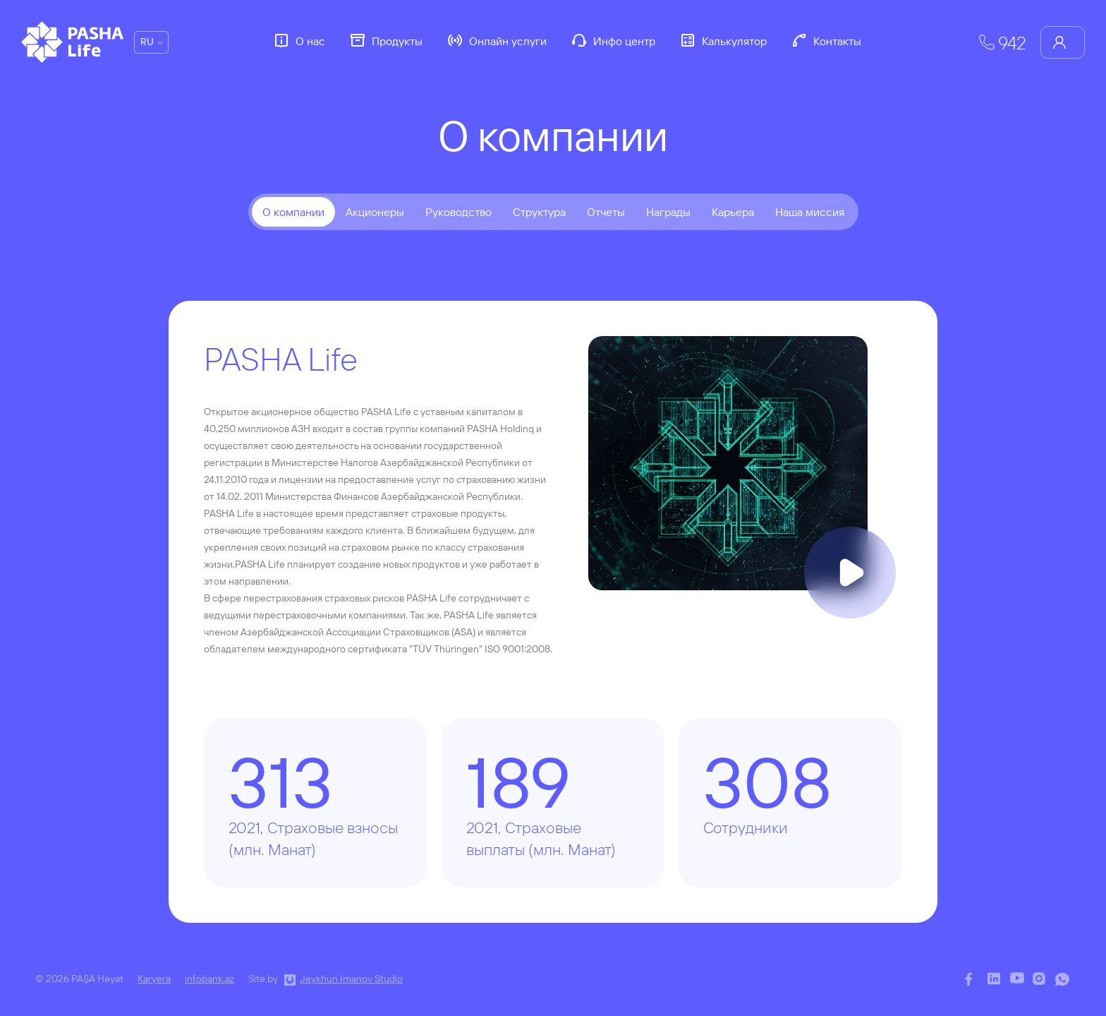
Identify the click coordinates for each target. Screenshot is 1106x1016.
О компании (293, 212)
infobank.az (209, 978)
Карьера (733, 212)
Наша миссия (809, 212)
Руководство (458, 212)
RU (147, 41)
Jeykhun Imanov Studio (351, 978)
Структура (539, 212)
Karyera (154, 978)
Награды (668, 212)
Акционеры (375, 212)
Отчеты (606, 212)
